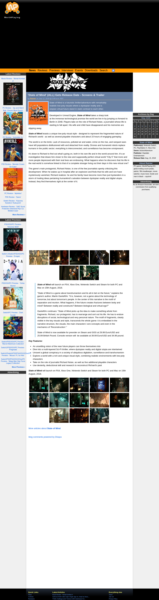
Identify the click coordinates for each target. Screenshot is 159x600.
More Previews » (18, 367)
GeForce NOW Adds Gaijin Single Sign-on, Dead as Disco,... (71, 597)
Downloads (91, 70)
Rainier (33, 98)
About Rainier (146, 163)
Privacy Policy (113, 599)
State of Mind (145, 142)
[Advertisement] (79, 44)
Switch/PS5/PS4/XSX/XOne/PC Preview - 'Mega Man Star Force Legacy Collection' (13, 361)
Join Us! (111, 597)
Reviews (42, 70)
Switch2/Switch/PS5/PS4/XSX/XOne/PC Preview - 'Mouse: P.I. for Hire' (16, 354)
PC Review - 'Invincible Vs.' (13, 137)
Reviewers (31, 599)
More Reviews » (19, 215)
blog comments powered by (45, 437)
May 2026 (145, 118)
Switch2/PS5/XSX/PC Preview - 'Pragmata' (13, 349)
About (110, 594)
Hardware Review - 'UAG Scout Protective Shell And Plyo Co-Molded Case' (13, 209)
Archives (31, 597)
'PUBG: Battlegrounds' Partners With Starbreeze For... (69, 599)
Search (103, 70)
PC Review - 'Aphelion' (13, 193)
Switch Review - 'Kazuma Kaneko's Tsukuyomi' (13, 202)
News (30, 594)
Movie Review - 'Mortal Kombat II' (62, 594)
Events (79, 70)
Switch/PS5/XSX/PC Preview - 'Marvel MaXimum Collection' (13, 343)
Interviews (67, 70)
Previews (54, 70)
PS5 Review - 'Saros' (13, 197)
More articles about (45, 428)
